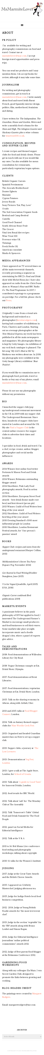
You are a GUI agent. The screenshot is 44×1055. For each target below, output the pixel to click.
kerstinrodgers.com (26, 320)
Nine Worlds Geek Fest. (23, 725)
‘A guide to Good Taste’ (29, 782)
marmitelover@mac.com (14, 55)
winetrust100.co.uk (15, 135)
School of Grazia (22, 774)
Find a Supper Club (19, 427)
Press (8, 300)
